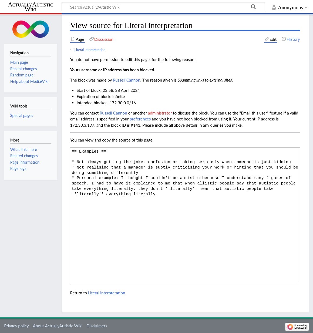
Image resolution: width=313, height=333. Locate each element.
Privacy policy (16, 325)
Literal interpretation (89, 50)
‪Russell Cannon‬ (126, 80)
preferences (140, 118)
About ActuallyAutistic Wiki (57, 325)
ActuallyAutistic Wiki (30, 7)
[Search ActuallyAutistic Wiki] (163, 6)
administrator (160, 112)
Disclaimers (96, 325)
